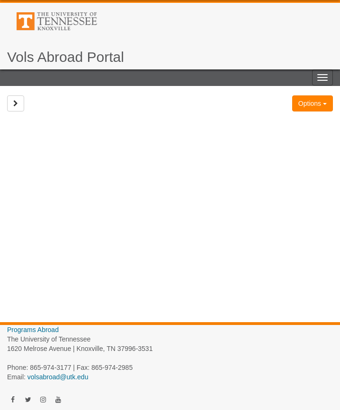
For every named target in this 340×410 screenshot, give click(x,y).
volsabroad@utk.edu (58, 377)
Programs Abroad (33, 329)
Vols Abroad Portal (65, 57)
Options (312, 103)
